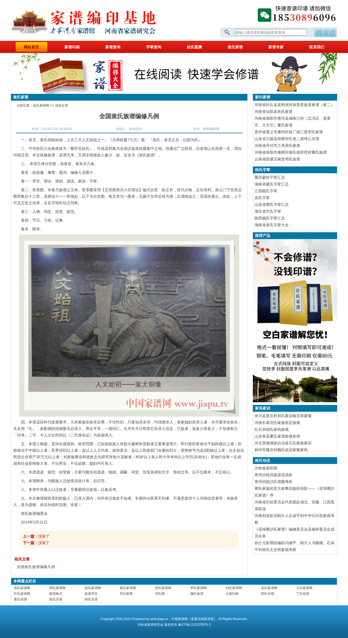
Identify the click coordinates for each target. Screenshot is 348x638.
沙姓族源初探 (265, 468)
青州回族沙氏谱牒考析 (273, 481)
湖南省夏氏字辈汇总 (271, 184)
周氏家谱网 (57, 588)
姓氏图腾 (194, 47)
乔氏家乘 (126, 594)
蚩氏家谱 (235, 47)
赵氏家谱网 (93, 588)
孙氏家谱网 (163, 588)
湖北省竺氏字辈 (267, 211)
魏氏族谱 (196, 594)
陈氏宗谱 (55, 599)
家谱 (150, 625)
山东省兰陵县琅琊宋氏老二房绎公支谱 (286, 139)
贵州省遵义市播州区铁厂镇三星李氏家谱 (288, 132)
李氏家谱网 (198, 588)
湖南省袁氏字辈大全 (271, 225)
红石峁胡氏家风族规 (271, 429)
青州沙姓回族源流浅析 (273, 475)
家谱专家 (276, 47)
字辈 (93, 181)
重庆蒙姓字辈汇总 (269, 177)
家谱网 (92, 20)
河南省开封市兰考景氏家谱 (277, 145)
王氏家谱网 (304, 588)
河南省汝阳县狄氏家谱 (273, 111)
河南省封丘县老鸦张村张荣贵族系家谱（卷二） (294, 105)
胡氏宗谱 (91, 599)
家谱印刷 (72, 47)
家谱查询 (112, 47)
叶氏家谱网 (22, 594)
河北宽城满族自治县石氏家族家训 (283, 443)
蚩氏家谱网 (41, 105)
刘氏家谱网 (234, 588)
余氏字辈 (262, 198)
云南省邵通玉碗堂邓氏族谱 (277, 159)
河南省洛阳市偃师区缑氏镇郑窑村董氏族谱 (290, 152)
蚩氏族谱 (146, 155)
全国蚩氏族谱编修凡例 (36, 567)
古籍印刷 (232, 594)
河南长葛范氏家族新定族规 (277, 422)
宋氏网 (160, 594)
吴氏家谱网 (269, 588)
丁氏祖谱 (302, 594)
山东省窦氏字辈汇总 (271, 204)
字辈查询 (153, 47)
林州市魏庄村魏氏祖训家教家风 (281, 450)
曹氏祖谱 (20, 599)
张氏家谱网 (22, 588)
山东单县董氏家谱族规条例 (277, 436)
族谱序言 (91, 594)
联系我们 (316, 47)
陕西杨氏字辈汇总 (269, 218)
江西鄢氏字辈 (265, 191)
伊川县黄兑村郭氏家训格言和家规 (283, 416)
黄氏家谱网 (128, 588)
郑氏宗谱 (267, 594)
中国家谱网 (179, 619)
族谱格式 (55, 594)
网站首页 (31, 47)
